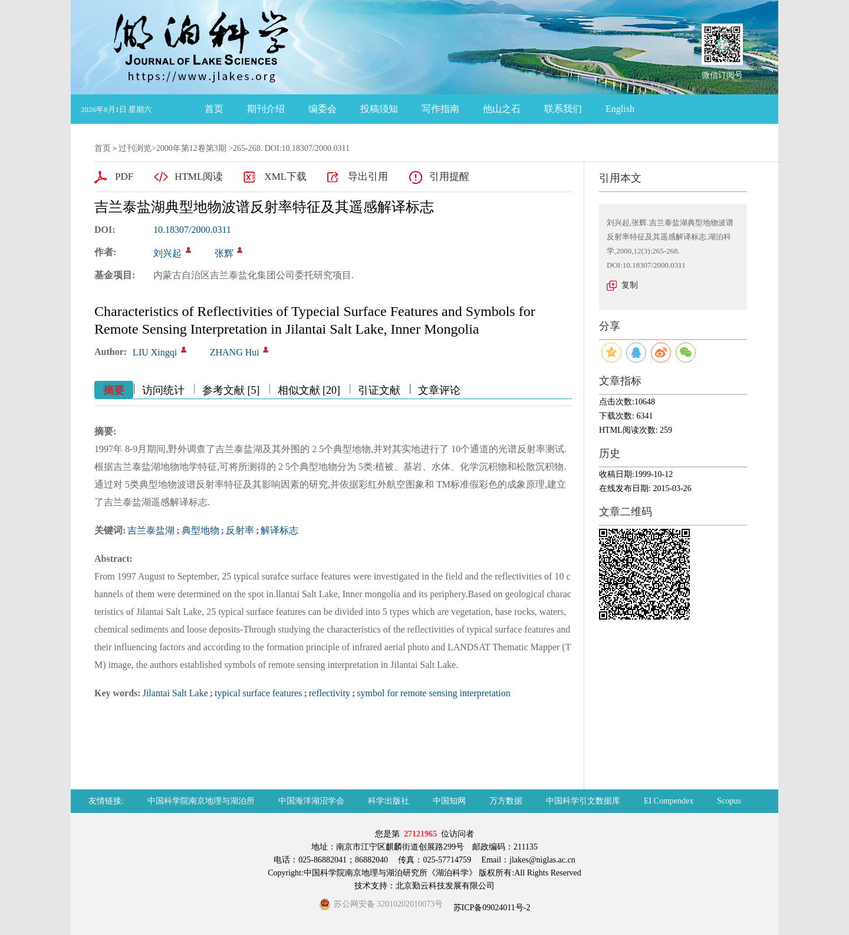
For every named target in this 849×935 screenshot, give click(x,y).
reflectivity (329, 693)
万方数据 (505, 800)
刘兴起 (167, 253)
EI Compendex (668, 800)
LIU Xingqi (155, 352)
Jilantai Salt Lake (175, 693)
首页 (214, 109)
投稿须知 (379, 109)
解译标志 (279, 530)
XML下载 (285, 176)
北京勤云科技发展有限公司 (445, 885)
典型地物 (200, 530)
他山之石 (502, 109)
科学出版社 (388, 800)
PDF (124, 176)
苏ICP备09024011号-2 (490, 907)
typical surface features (258, 693)
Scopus (729, 800)
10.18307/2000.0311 (192, 230)
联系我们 (563, 109)
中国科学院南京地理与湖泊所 (201, 800)
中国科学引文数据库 (583, 800)
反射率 (240, 530)
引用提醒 (449, 176)
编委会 (322, 109)
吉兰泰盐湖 (151, 530)
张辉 (224, 253)
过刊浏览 (135, 148)
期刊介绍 (266, 109)
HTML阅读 (199, 176)
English (620, 109)
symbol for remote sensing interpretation (433, 693)
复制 (629, 285)
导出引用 (368, 176)
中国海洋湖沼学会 (311, 800)
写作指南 (440, 109)
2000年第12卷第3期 (191, 148)
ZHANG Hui (234, 352)
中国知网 (449, 800)
